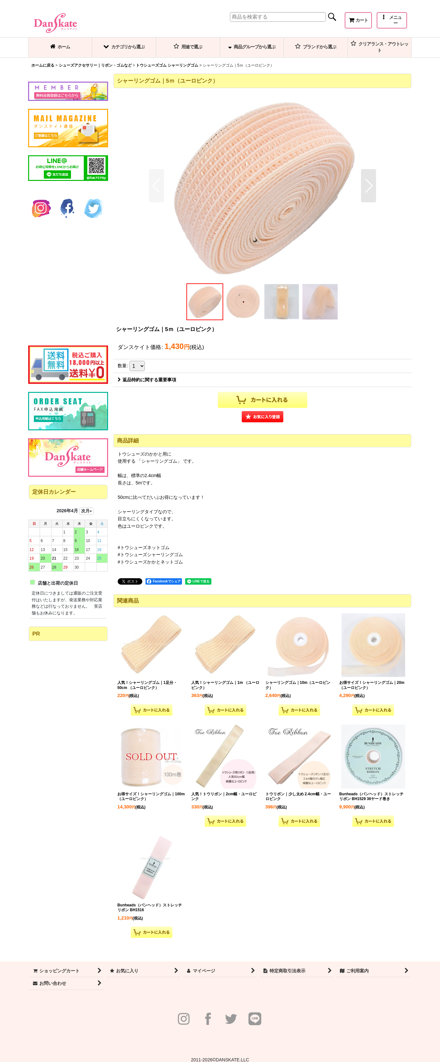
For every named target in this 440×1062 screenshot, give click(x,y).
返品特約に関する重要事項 (147, 379)
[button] (392, 20)
